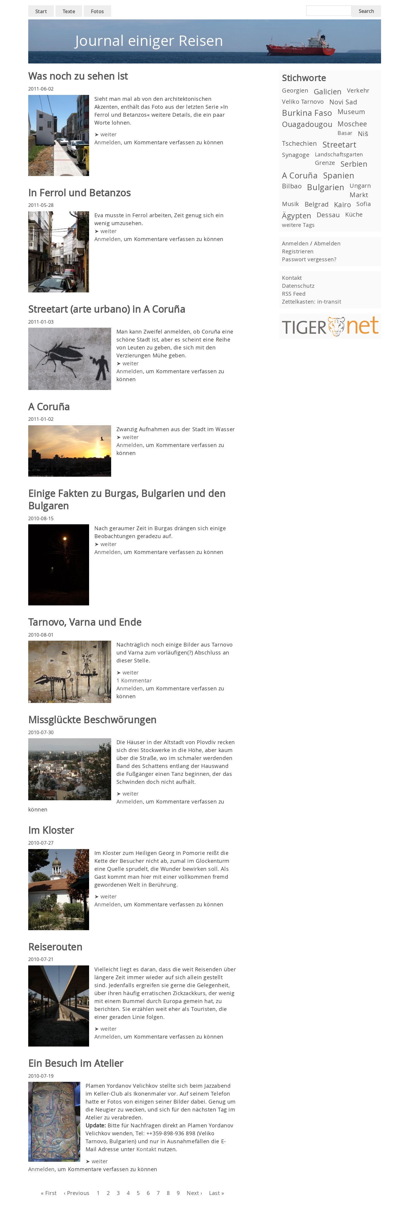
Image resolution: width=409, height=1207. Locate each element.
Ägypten (296, 215)
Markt (359, 194)
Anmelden (107, 142)
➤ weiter (105, 134)
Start (41, 11)
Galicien (328, 91)
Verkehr (358, 90)
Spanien (339, 175)
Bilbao (292, 186)
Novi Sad (343, 102)
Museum (351, 111)
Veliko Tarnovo (303, 102)
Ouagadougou (307, 124)
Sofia (363, 204)
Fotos (97, 11)
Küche (354, 214)
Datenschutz (298, 285)
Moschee (352, 123)
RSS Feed (294, 293)
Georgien (295, 90)
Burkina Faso (307, 113)
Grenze (325, 163)
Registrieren (297, 251)
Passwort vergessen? (309, 259)
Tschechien (299, 143)
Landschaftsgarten (339, 154)
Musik (290, 204)
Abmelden (327, 243)
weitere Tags (298, 224)
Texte (69, 11)
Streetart (340, 144)
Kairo (342, 204)
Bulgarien (325, 187)
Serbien (354, 164)
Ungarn (360, 186)
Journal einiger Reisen (149, 40)
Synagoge (295, 155)
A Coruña (300, 175)
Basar (345, 132)
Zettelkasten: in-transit (311, 301)
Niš (363, 133)
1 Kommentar (134, 680)
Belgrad (317, 204)
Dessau (328, 214)
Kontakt (146, 1149)
